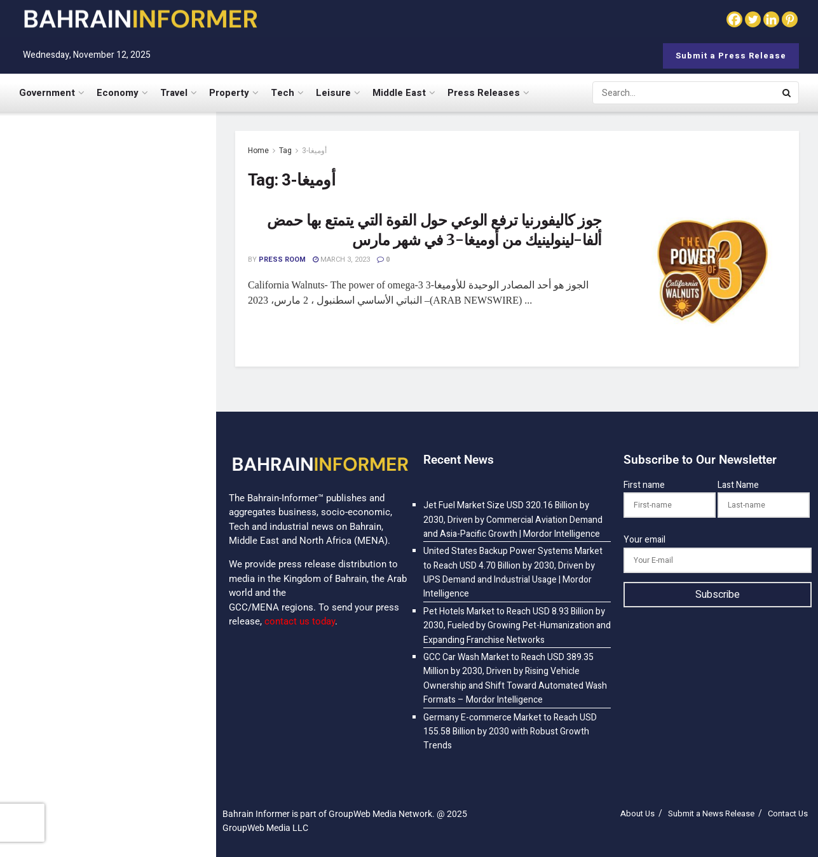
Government (47, 93)
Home (258, 150)
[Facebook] (734, 19)
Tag (285, 150)
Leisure (333, 93)
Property (229, 93)
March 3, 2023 (341, 259)
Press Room (282, 259)
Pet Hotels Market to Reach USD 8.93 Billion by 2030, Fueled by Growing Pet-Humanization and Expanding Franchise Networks (135, 387)
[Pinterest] (790, 19)
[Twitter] (753, 19)
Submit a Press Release (731, 56)
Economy (118, 93)
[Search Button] (787, 92)
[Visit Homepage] (140, 18)
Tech (282, 93)
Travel (173, 93)
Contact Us (788, 813)
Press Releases (483, 93)
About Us (637, 813)
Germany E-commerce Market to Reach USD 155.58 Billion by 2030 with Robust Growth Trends (135, 761)
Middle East (399, 93)
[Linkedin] (771, 19)
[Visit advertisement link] (107, 639)
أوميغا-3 (314, 150)
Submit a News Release (711, 813)
